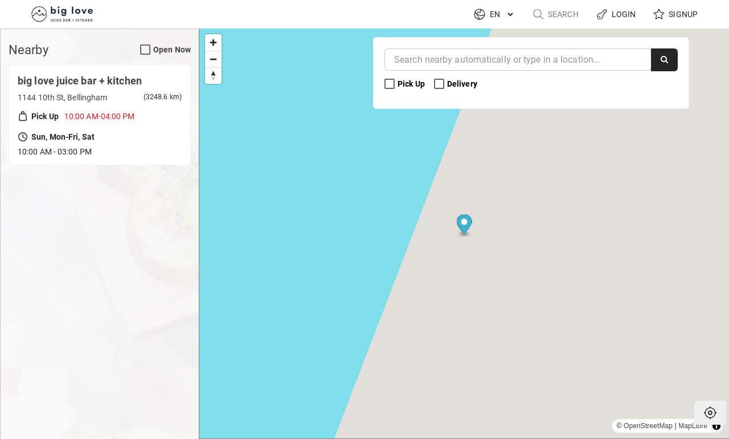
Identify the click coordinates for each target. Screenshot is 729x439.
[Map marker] (464, 226)
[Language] (501, 14)
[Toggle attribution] (716, 426)
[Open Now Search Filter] (145, 50)
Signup (675, 14)
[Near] (518, 59)
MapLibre (692, 426)
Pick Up (405, 84)
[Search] (664, 59)
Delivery (456, 84)
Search (555, 14)
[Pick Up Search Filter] (389, 84)
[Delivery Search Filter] (439, 84)
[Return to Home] (64, 14)
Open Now (165, 49)
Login (616, 14)
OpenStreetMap (648, 426)
